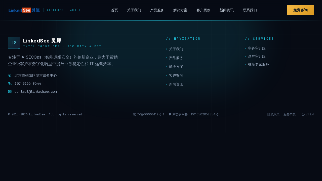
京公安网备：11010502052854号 (193, 114)
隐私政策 (273, 114)
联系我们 (250, 10)
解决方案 (180, 10)
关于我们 (134, 10)
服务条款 (290, 114)
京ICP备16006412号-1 (148, 114)
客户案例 (203, 10)
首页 (114, 10)
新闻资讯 (227, 10)
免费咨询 (300, 10)
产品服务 (157, 10)
